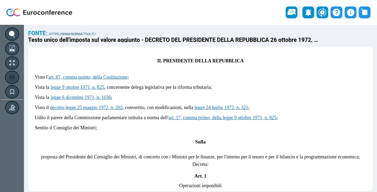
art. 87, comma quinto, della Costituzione (88, 77)
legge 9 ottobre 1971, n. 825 (77, 87)
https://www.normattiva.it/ (72, 34)
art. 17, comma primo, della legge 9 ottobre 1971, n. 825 (223, 117)
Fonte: (38, 33)
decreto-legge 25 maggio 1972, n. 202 (86, 107)
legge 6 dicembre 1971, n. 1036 (81, 97)
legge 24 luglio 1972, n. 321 (221, 107)
